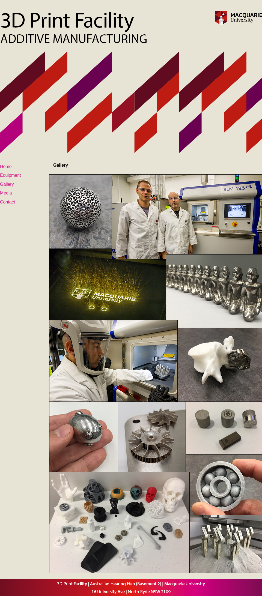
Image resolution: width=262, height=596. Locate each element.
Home (6, 166)
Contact (7, 202)
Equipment (10, 175)
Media (6, 193)
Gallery (7, 184)
